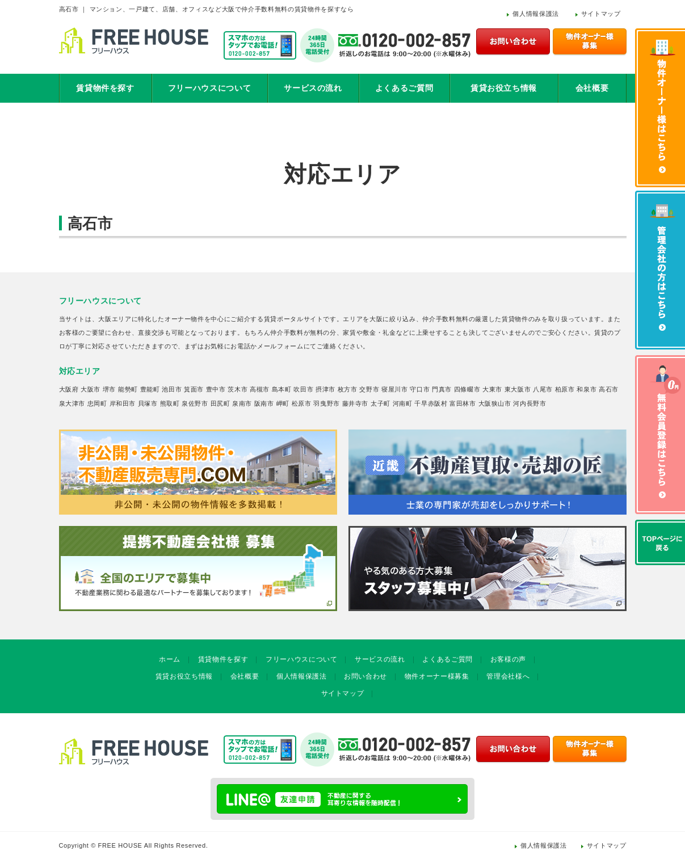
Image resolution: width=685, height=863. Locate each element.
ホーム (169, 659)
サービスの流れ (313, 87)
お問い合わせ (365, 676)
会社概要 (592, 87)
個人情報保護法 (535, 13)
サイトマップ (601, 13)
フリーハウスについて (209, 87)
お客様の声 (508, 659)
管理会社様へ (507, 676)
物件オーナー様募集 (437, 676)
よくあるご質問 (404, 87)
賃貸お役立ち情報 (503, 87)
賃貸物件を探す (105, 87)
